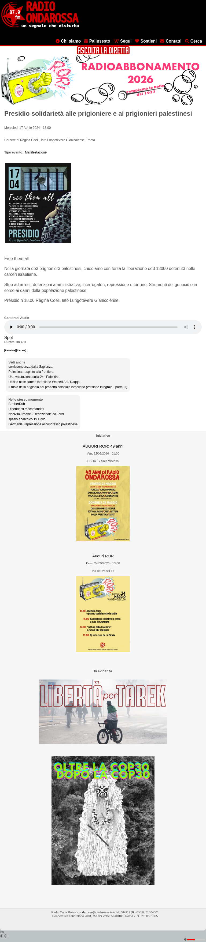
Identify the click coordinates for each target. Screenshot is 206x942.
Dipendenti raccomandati (26, 409)
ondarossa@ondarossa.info (97, 912)
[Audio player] (103, 327)
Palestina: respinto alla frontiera (31, 372)
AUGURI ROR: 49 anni (103, 446)
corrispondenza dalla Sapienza (31, 367)
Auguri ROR (103, 556)
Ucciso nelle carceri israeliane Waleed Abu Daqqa (44, 382)
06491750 (127, 912)
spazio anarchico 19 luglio (27, 419)
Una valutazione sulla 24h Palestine (34, 377)
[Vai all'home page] (40, 27)
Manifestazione (36, 152)
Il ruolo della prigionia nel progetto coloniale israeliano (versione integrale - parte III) (68, 387)
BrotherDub (17, 404)
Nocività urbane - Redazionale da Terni (36, 414)
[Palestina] (10, 350)
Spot (8, 337)
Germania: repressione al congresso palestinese (43, 424)
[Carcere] (21, 350)
